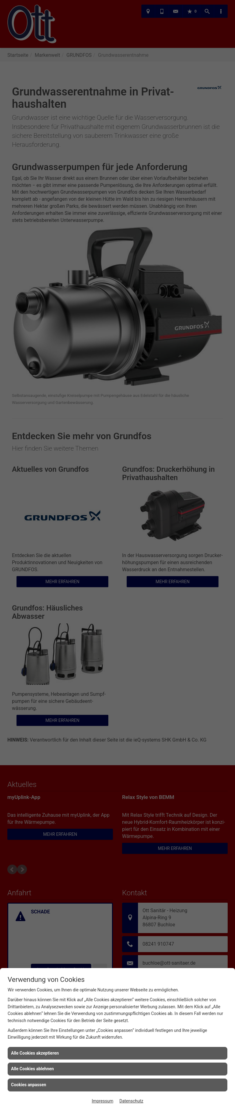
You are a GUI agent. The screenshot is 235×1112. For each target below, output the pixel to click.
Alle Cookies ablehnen (32, 1068)
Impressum (102, 1100)
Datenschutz (131, 1100)
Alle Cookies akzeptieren (35, 1053)
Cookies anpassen (28, 1084)
